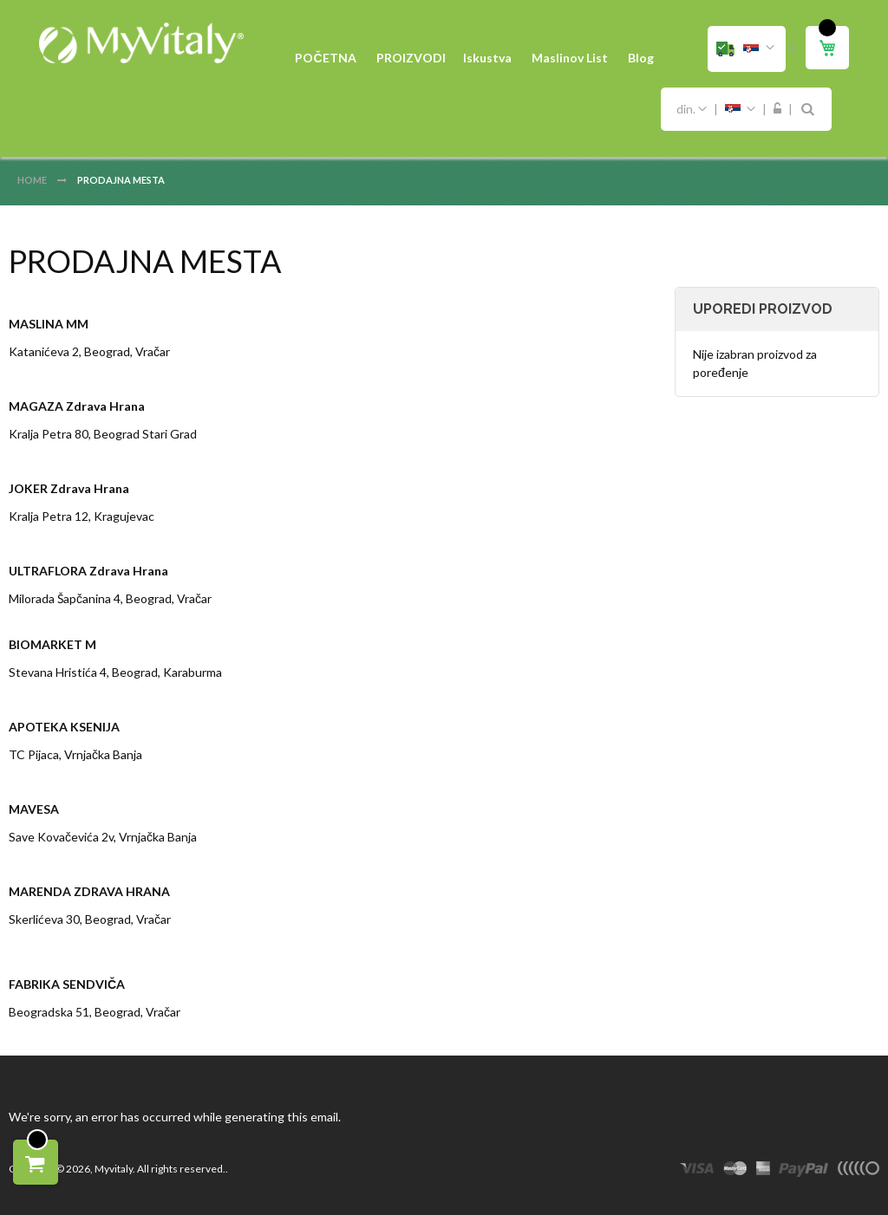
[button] (747, 49)
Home (33, 179)
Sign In (777, 109)
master (735, 1170)
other (858, 1170)
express (763, 1170)
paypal (803, 1170)
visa (697, 1170)
